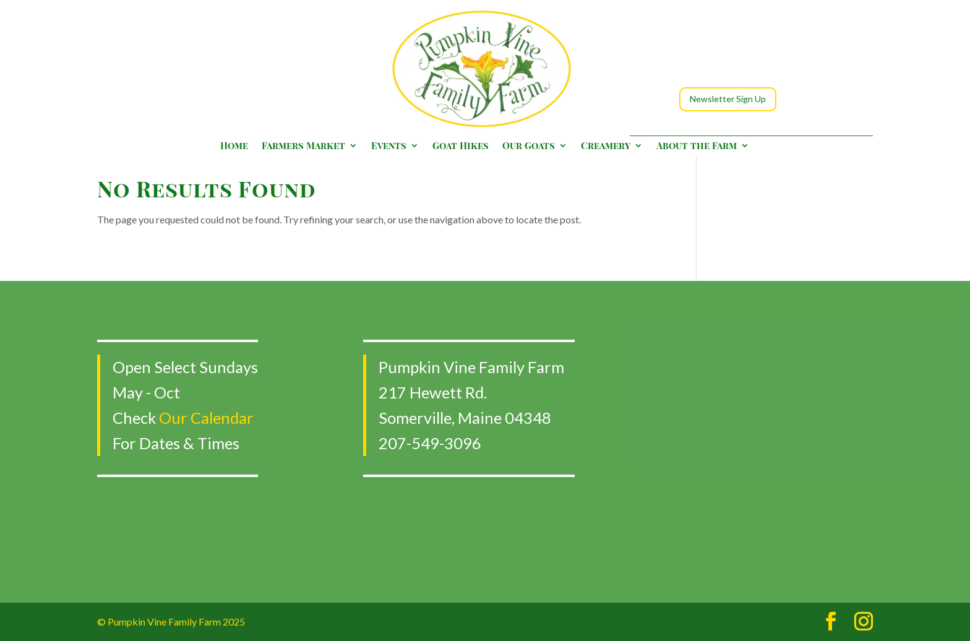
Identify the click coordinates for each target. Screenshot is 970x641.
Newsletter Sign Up (728, 98)
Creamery (605, 146)
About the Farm (696, 146)
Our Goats (528, 146)
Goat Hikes (460, 146)
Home (234, 146)
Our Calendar (206, 417)
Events (388, 146)
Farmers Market (303, 146)
